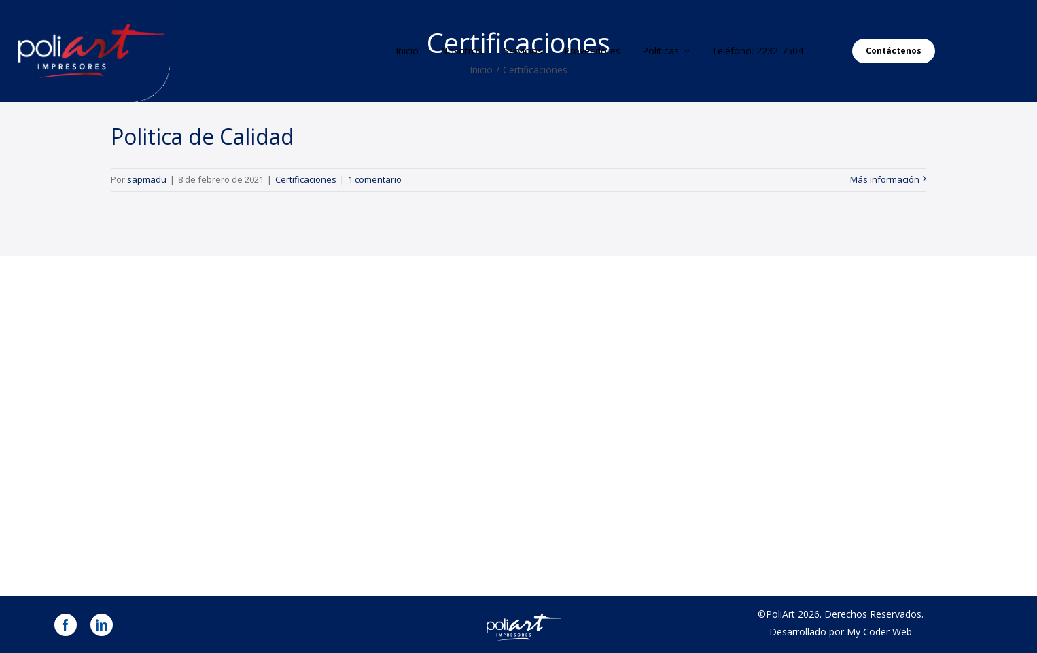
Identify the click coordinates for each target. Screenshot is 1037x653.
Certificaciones (305, 179)
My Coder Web (879, 631)
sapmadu (146, 179)
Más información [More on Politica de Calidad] (884, 179)
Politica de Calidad (202, 136)
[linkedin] (101, 625)
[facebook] (65, 625)
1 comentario (375, 179)
